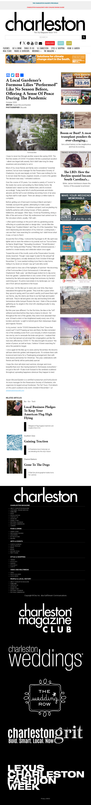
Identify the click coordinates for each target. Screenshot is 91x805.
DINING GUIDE (14, 531)
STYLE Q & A (13, 561)
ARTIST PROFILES (15, 546)
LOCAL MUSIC (14, 576)
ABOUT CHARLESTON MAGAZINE (19, 508)
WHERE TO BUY (14, 520)
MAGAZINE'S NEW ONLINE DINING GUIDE (45, 7)
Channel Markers (30, 459)
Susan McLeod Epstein (22, 105)
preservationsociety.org (15, 390)
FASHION (12, 563)
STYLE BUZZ (13, 565)
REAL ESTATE (7, 50)
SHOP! (60, 43)
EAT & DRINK (16, 48)
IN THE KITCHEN (15, 536)
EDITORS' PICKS (14, 551)
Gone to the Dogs (37, 464)
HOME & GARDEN (73, 48)
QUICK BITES (14, 535)
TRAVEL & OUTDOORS (22, 50)
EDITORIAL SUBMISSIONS (17, 524)
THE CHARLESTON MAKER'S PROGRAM (45, 3)
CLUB (69, 43)
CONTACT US (14, 517)
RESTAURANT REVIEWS (16, 533)
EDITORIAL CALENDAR (16, 522)
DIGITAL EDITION (15, 515)
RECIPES (12, 538)
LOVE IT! (12, 567)
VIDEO (12, 572)
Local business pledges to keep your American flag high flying (39, 412)
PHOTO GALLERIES (15, 574)
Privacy (43, 798)
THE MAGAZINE (50, 50)
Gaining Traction (36, 441)
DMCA (48, 798)
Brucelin (23, 107)
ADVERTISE (13, 519)
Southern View (29, 436)
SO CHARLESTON (42, 48)
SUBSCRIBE (50, 43)
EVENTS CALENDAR (15, 544)
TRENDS (12, 560)
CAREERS (13, 526)
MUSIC (12, 547)
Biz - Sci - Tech (29, 401)
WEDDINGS (36, 50)
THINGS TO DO (29, 48)
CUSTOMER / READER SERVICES (19, 510)
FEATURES (6, 48)
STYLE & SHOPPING (58, 48)
